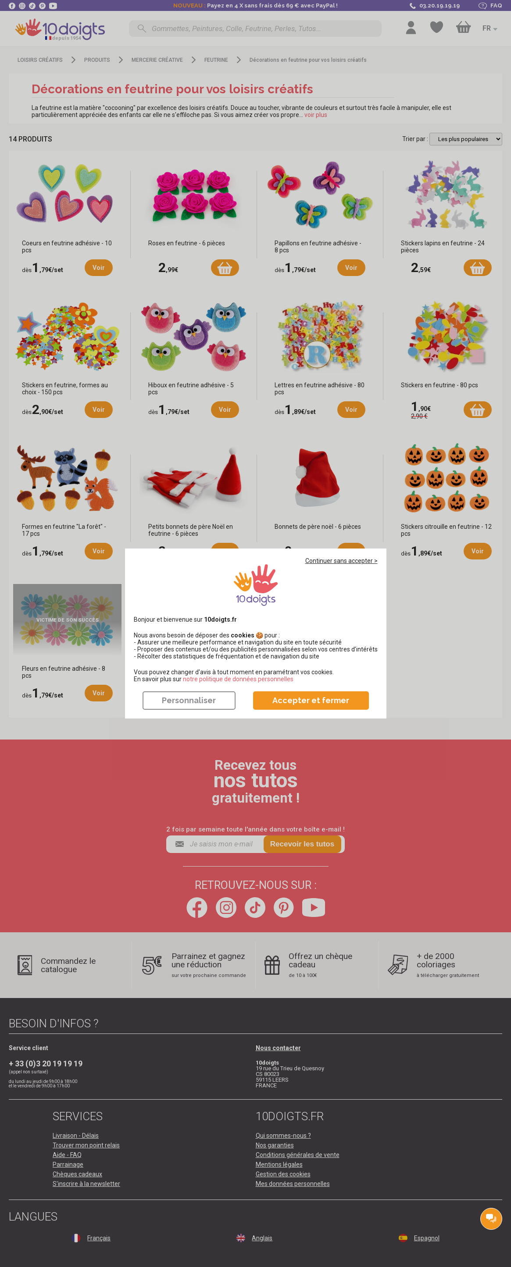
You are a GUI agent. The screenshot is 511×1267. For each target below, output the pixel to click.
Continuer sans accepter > (341, 560)
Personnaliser (189, 700)
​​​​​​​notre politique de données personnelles (238, 679)
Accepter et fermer (310, 700)
